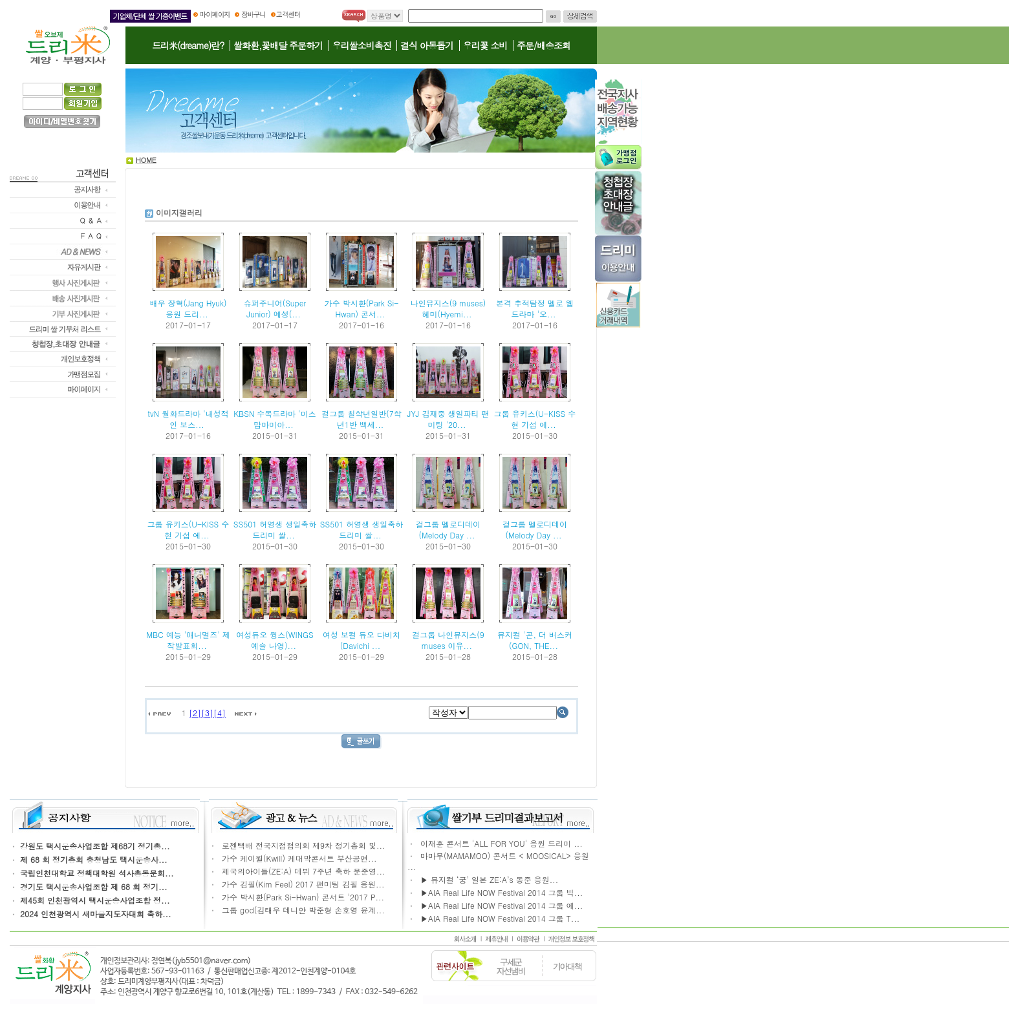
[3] (207, 712)
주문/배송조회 (543, 45)
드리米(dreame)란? (188, 45)
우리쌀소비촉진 (361, 45)
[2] (195, 712)
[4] (219, 712)
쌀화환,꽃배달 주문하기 (278, 45)
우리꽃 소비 (485, 45)
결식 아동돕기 (426, 45)
